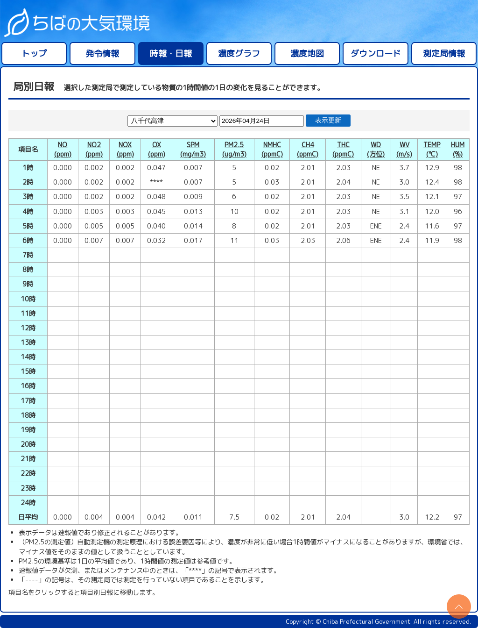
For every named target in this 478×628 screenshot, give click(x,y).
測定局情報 (444, 53)
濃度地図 (307, 53)
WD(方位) (376, 149)
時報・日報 (171, 53)
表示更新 (328, 120)
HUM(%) (457, 149)
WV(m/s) (404, 149)
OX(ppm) (156, 149)
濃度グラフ (239, 53)
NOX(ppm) (125, 149)
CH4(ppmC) (307, 149)
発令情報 (102, 53)
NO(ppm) (62, 149)
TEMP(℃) (431, 149)
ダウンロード (376, 53)
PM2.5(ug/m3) (234, 149)
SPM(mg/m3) (193, 149)
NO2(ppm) (94, 149)
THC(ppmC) (343, 149)
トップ (34, 53)
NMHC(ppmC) (272, 149)
